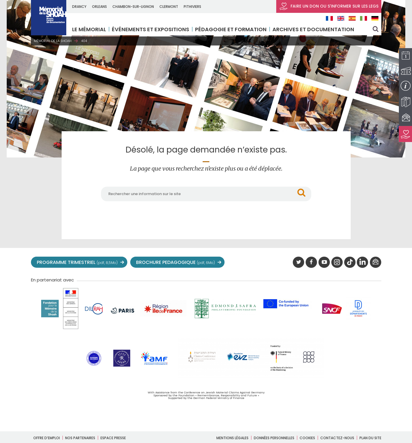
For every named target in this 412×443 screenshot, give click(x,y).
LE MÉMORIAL (90, 29)
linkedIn (362, 262)
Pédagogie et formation (232, 29)
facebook (311, 262)
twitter (298, 262)
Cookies (307, 437)
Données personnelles (274, 437)
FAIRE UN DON (328, 6)
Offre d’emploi (46, 437)
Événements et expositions (151, 29)
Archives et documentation (314, 29)
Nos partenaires (80, 437)
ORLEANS (100, 6)
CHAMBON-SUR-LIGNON (134, 6)
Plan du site (370, 437)
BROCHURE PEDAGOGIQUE (175, 262)
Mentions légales (232, 437)
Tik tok (350, 262)
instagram (337, 262)
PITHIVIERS (193, 6)
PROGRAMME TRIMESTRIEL (77, 262)
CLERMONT (170, 6)
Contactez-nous (337, 437)
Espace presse (113, 437)
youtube (324, 262)
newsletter (375, 262)
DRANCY (80, 6)
